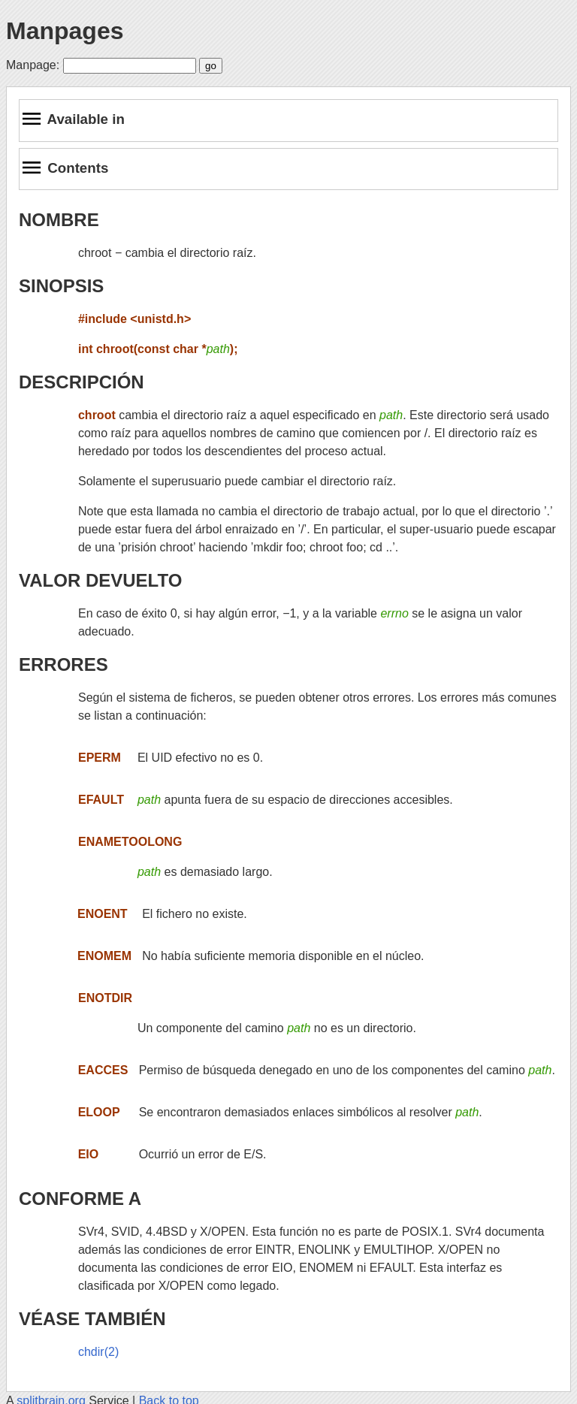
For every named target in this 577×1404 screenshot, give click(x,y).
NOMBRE (59, 220)
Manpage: (32, 65)
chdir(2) (98, 1351)
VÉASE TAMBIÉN (92, 1319)
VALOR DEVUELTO (100, 580)
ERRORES (63, 664)
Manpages (64, 30)
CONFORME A (80, 1198)
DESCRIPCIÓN (81, 382)
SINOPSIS (61, 286)
